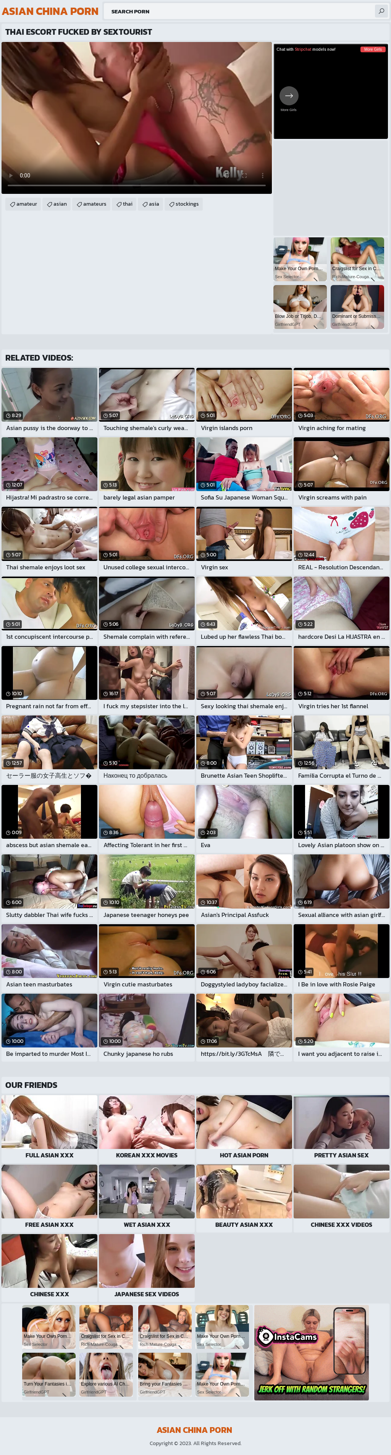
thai (127, 204)
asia (154, 204)
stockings (187, 204)
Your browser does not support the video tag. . (137, 118)
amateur (26, 204)
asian (60, 204)
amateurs (95, 204)
